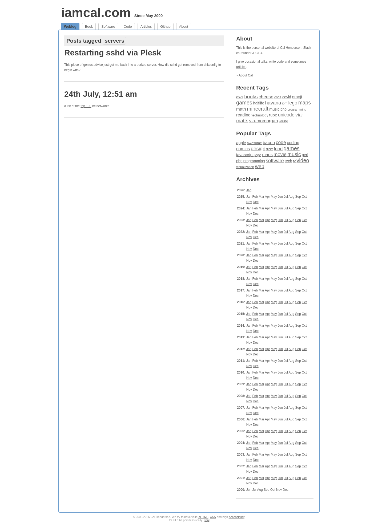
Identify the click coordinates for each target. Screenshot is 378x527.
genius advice (93, 65)
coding (293, 142)
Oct (304, 196)
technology (259, 115)
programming (296, 109)
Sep (298, 196)
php (283, 109)
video (303, 160)
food (278, 148)
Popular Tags (253, 133)
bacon (269, 142)
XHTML (203, 516)
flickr (269, 149)
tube (273, 115)
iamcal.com (96, 13)
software (275, 160)
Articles (146, 27)
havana (273, 103)
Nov (249, 202)
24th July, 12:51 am (100, 94)
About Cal (246, 75)
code (280, 61)
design (258, 148)
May (274, 196)
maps (304, 103)
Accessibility (236, 516)
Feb (255, 196)
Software (108, 27)
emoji (297, 97)
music (274, 109)
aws (239, 97)
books (251, 96)
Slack (307, 48)
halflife (258, 103)
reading (243, 114)
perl (305, 155)
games (244, 103)
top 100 (86, 106)
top (207, 520)
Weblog (70, 27)
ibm (284, 103)
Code (128, 27)
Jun (280, 196)
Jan (248, 190)
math (241, 109)
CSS (213, 516)
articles (241, 67)
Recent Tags (252, 87)
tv (294, 161)
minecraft (257, 109)
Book (89, 27)
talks (264, 61)
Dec (255, 202)
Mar (261, 196)
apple (241, 142)
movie (280, 154)
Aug (291, 196)
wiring (283, 121)
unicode (286, 114)
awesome (254, 143)
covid (286, 97)
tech (288, 161)
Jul (286, 196)
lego (292, 103)
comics (243, 148)
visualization (245, 167)
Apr (267, 196)
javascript (245, 154)
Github (165, 27)
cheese (266, 96)
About (183, 27)
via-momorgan (263, 120)
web (259, 166)
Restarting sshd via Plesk (112, 52)
